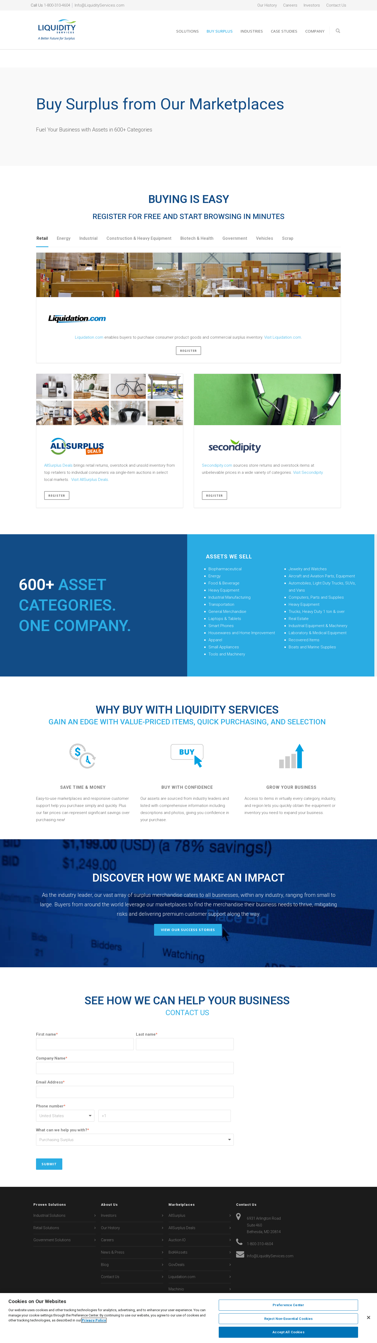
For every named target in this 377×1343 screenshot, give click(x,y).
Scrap (287, 219)
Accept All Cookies (288, 1332)
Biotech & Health (196, 219)
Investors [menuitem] (312, 5)
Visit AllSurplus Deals (89, 461)
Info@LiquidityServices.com (99, 5)
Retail (42, 219)
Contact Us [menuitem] (336, 5)
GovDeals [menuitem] (177, 1246)
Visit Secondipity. (308, 454)
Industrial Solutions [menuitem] (49, 1197)
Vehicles (264, 219)
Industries (252, 31)
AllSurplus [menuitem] (177, 1197)
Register (188, 332)
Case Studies (284, 31)
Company (314, 31)
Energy (63, 219)
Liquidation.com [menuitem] (182, 1258)
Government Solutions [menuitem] (52, 1221)
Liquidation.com (89, 319)
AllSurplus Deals (58, 447)
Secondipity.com (217, 447)
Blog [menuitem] (105, 1246)
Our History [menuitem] (267, 5)
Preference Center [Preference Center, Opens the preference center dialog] (288, 1305)
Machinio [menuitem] (176, 1271)
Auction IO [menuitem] (177, 1221)
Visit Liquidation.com (282, 319)
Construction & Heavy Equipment (138, 219)
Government (234, 219)
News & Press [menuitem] (112, 1234)
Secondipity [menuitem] (178, 1283)
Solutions (187, 31)
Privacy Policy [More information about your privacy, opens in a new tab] (94, 1320)
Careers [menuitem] (290, 5)
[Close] (368, 1317)
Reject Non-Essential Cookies (288, 1319)
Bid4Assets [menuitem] (178, 1234)
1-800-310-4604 (57, 5)
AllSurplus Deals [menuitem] (182, 1209)
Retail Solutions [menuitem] (46, 1209)
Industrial (88, 219)
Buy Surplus (220, 31)
